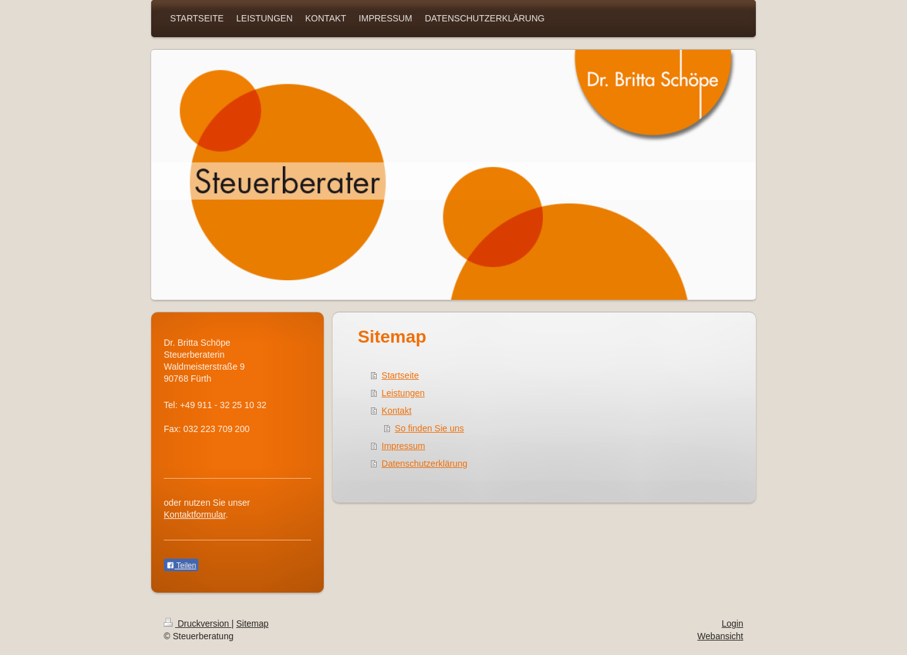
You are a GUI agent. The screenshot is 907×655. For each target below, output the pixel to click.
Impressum (403, 446)
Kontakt (396, 411)
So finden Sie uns (429, 428)
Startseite (400, 375)
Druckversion (197, 623)
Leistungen (403, 393)
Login (732, 623)
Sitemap (252, 623)
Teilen (181, 565)
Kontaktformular (194, 515)
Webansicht (720, 636)
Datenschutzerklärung (424, 463)
